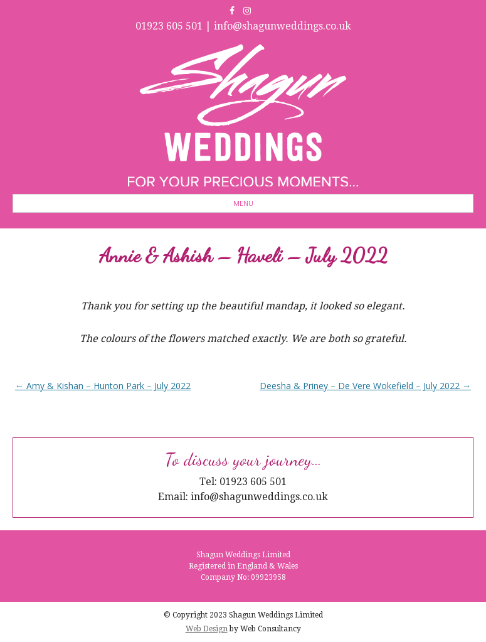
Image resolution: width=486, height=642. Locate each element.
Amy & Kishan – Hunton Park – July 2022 (103, 386)
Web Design (207, 628)
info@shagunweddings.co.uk (282, 26)
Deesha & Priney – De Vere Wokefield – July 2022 (365, 386)
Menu (243, 203)
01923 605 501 (169, 26)
